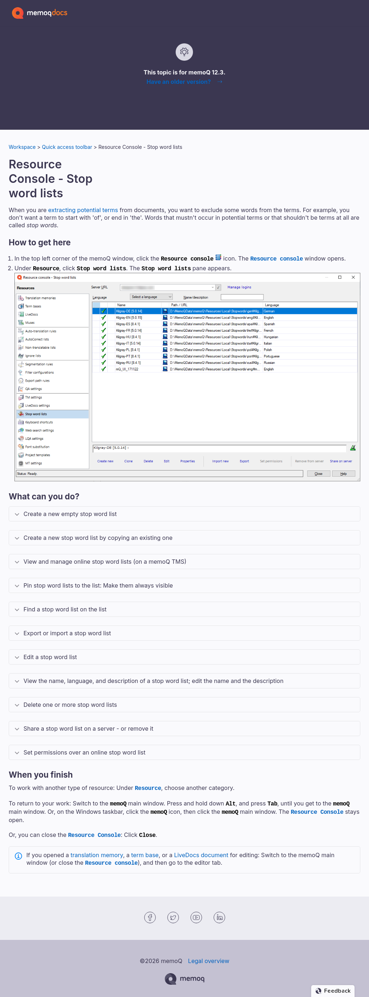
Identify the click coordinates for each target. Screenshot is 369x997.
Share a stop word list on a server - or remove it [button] (88, 727)
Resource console (276, 258)
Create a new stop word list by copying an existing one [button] (97, 536)
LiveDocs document (201, 850)
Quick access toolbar (67, 147)
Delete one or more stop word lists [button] (70, 703)
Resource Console (317, 809)
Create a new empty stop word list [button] (70, 512)
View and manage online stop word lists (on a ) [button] (104, 560)
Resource (148, 786)
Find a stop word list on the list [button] (65, 607)
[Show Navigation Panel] (356, 13)
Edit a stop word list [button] (50, 655)
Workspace (22, 147)
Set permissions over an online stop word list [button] (84, 751)
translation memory (96, 850)
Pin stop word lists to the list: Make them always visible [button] (98, 584)
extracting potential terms (83, 210)
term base (145, 850)
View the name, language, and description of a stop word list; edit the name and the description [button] (153, 679)
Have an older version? (178, 81)
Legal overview (208, 955)
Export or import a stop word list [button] (67, 631)
